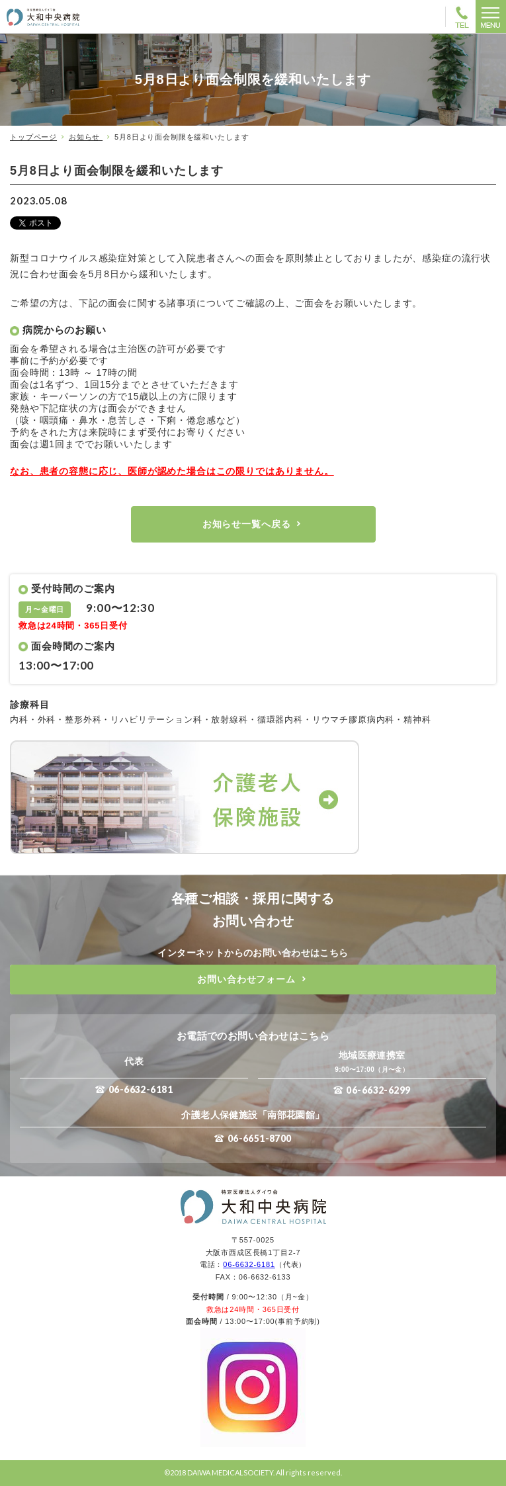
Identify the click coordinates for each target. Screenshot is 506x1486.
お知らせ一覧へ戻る (246, 524)
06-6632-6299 (378, 1090)
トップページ (33, 137)
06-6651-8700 (260, 1138)
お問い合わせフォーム (246, 979)
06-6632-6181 (140, 1089)
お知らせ (86, 137)
